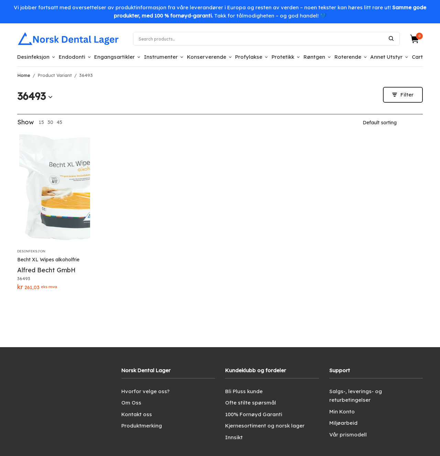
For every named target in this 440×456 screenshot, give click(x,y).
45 (59, 122)
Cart (417, 57)
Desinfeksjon (33, 57)
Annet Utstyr (386, 57)
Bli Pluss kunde (244, 391)
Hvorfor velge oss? (145, 391)
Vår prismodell (348, 434)
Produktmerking (141, 425)
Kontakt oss (136, 414)
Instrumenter (161, 57)
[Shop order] (393, 122)
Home (23, 75)
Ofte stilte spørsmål (250, 402)
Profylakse (248, 57)
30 (50, 122)
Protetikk (283, 57)
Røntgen (314, 57)
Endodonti (72, 57)
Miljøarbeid (343, 423)
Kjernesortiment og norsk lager (265, 425)
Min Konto (342, 411)
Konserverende (206, 57)
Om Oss (131, 402)
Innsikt (234, 437)
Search (391, 38)
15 (41, 122)
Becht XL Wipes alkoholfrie (48, 259)
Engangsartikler (114, 57)
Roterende (347, 57)
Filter (403, 94)
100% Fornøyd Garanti (253, 414)
